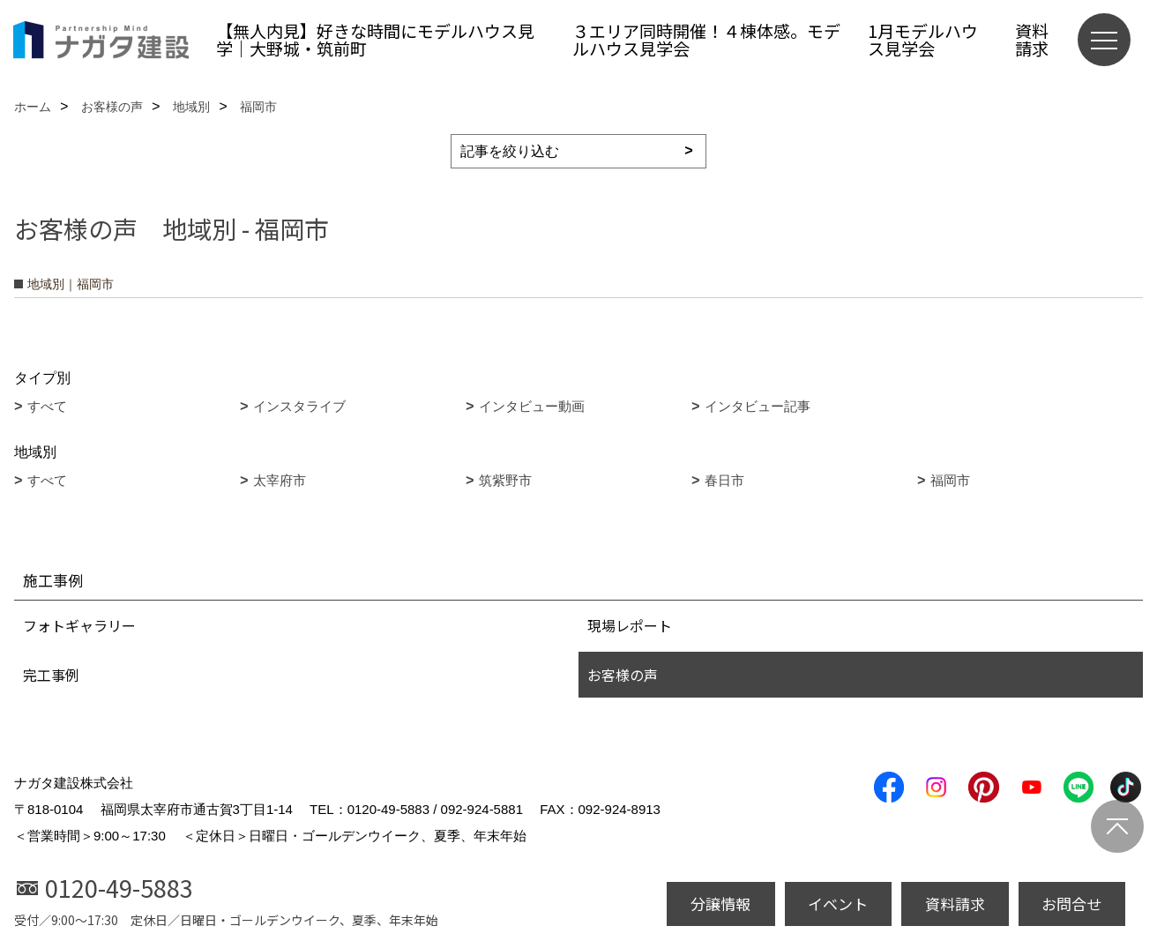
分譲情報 (720, 903)
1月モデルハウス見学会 (923, 39)
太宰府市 (279, 480)
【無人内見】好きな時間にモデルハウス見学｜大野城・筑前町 (375, 39)
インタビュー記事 (757, 406)
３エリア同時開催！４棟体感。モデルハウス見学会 (706, 39)
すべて (47, 406)
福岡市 (950, 480)
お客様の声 (622, 674)
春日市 (724, 480)
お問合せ (1071, 903)
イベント (838, 903)
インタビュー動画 (532, 406)
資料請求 (1032, 39)
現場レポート (629, 625)
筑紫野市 (505, 480)
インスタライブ (299, 406)
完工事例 (51, 674)
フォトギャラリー (79, 625)
